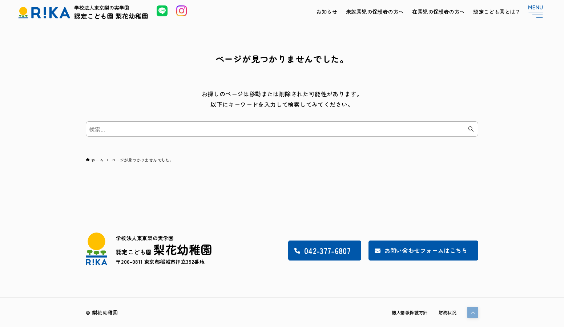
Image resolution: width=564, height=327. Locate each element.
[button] (472, 312)
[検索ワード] (282, 129)
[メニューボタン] (536, 12)
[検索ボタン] (471, 129)
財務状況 (445, 312)
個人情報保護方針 (403, 312)
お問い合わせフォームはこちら (413, 250)
